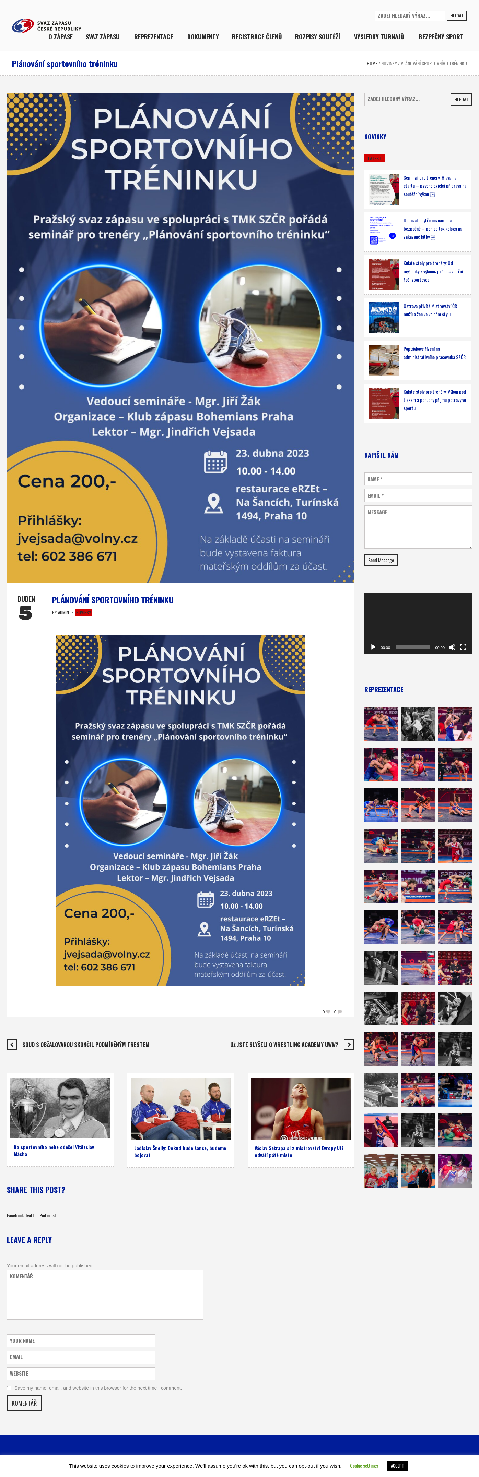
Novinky (389, 63)
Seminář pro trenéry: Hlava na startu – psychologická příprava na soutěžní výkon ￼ (435, 185)
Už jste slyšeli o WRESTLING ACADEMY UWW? (284, 1045)
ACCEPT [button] (397, 1465)
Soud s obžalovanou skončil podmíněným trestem (86, 1045)
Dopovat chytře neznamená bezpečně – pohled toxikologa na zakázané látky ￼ (433, 228)
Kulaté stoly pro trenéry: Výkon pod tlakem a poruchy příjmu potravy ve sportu (435, 399)
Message (377, 512)
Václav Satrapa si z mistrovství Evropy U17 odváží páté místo (299, 1151)
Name (375, 479)
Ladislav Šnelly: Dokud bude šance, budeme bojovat (180, 1151)
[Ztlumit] (452, 647)
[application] (418, 623)
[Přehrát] (373, 647)
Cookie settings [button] (364, 1465)
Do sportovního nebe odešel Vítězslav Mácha (54, 1150)
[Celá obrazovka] (463, 647)
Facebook (15, 1215)
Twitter (31, 1215)
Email (375, 495)
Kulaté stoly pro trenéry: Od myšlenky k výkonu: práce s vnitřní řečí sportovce (433, 271)
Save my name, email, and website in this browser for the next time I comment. (98, 1388)
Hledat (457, 16)
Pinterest (47, 1215)
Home (372, 63)
